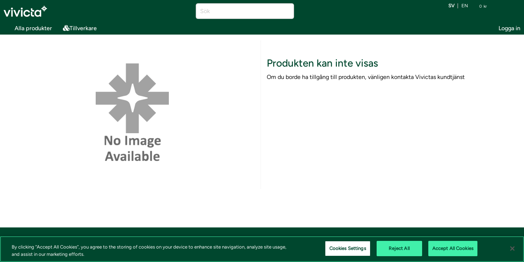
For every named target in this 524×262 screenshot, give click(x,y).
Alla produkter (28, 27)
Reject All (399, 248)
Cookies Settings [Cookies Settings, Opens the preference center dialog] (347, 248)
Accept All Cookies (452, 248)
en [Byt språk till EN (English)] (464, 6)
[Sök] (238, 11)
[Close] (512, 249)
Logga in (509, 28)
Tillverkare (80, 28)
